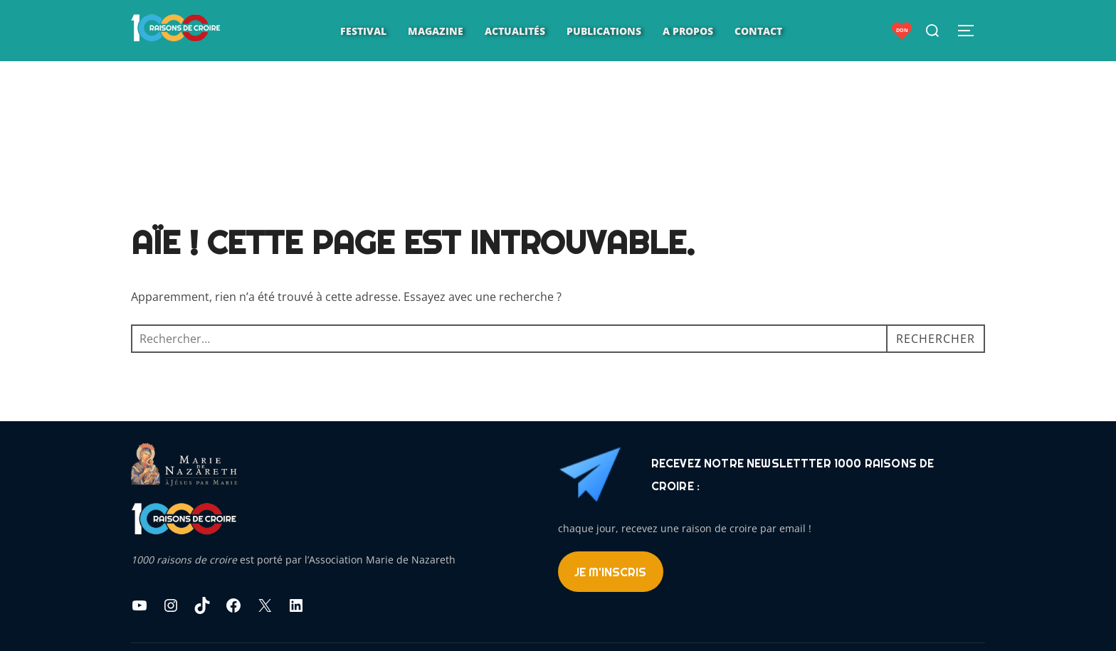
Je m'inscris (610, 572)
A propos (688, 31)
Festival (363, 31)
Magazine (435, 31)
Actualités (515, 31)
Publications (604, 31)
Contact (758, 31)
